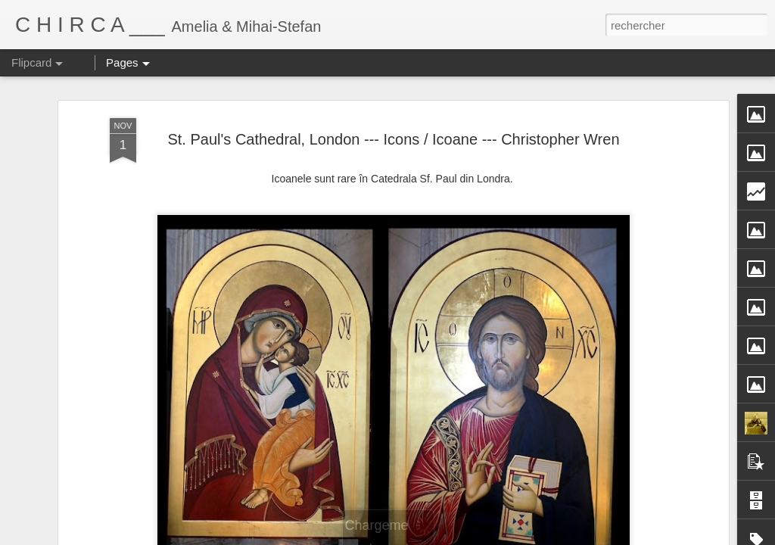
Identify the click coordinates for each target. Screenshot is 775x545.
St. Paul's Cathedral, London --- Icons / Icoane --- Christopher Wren (393, 139)
